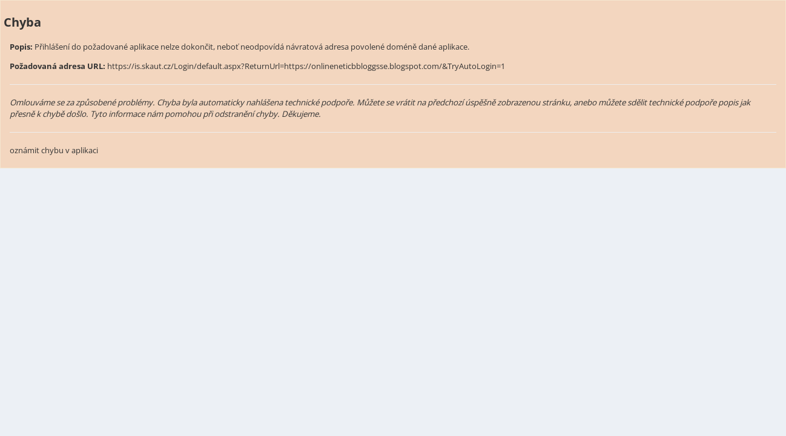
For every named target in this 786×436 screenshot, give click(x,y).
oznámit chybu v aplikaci (54, 150)
